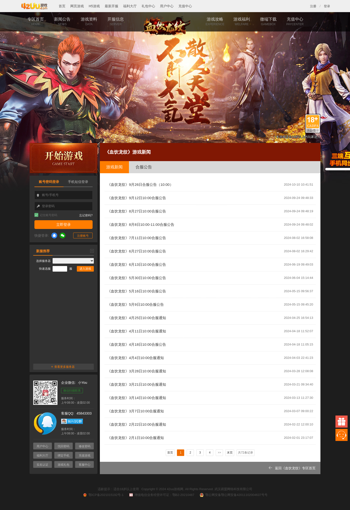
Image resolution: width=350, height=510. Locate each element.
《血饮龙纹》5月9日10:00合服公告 (210, 304)
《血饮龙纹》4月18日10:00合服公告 (210, 344)
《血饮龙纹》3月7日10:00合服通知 (210, 411)
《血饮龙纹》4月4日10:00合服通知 (210, 357)
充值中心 (185, 6)
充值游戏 (84, 455)
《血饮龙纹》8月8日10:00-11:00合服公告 (210, 224)
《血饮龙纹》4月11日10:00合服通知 (210, 331)
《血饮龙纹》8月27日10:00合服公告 (210, 211)
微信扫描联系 (72, 390)
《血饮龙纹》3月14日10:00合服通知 (210, 397)
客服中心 (84, 464)
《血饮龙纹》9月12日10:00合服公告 (210, 197)
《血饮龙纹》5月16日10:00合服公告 (210, 291)
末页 (230, 452)
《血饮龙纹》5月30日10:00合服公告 (210, 277)
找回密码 (63, 446)
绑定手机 (63, 455)
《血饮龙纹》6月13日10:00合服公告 (210, 264)
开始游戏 (63, 158)
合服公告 (143, 167)
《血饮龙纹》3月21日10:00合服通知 (210, 384)
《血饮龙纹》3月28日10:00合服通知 (210, 371)
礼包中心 (148, 6)
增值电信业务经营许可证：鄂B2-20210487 (161, 495)
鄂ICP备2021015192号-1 (103, 495)
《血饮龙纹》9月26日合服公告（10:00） (210, 184)
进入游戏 (85, 268)
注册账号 (83, 235)
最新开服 (111, 6)
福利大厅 (130, 6)
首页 (62, 6)
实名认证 (42, 464)
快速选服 (45, 268)
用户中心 (167, 6)
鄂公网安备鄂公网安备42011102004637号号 (233, 495)
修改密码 (84, 446)
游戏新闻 (114, 167)
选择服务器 (43, 261)
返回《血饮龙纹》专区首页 (292, 468)
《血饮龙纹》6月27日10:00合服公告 (210, 251)
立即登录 (63, 224)
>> (219, 452)
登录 (327, 6)
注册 (313, 6)
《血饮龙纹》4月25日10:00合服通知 (210, 317)
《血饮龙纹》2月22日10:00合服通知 (210, 424)
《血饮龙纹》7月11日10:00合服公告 (210, 237)
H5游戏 (94, 6)
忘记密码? (86, 215)
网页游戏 (77, 6)
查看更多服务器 (63, 366)
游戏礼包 (63, 464)
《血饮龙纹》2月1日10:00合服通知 (210, 437)
